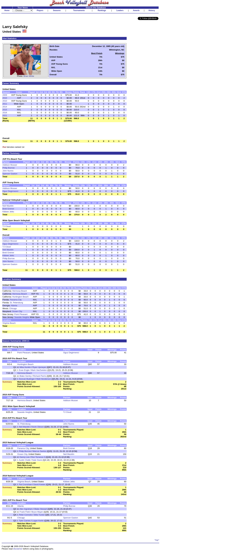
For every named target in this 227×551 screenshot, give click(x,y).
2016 (4, 112)
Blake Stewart (40, 509)
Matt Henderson (43, 379)
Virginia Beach (9, 323)
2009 (4, 95)
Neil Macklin (8, 206)
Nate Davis (37, 460)
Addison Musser (9, 165)
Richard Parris (39, 376)
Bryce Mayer (37, 512)
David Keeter (39, 484)
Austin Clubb (24, 460)
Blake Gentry (25, 376)
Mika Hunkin (25, 367)
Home (6, 10)
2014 (4, 107)
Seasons (57, 10)
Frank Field (25, 512)
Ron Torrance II (38, 457)
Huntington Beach (20, 297)
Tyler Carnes (24, 520)
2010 (4, 98)
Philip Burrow (8, 168)
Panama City (16, 300)
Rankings (102, 10)
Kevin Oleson (38, 427)
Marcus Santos (39, 451)
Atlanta (14, 305)
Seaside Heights (21, 317)
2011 (4, 104)
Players (40, 10)
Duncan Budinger (27, 379)
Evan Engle (24, 370)
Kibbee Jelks (8, 211)
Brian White (29, 76)
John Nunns (7, 171)
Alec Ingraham (26, 509)
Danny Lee (24, 457)
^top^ (156, 540)
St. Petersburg (16, 302)
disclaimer (17, 549)
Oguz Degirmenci (10, 191)
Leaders (119, 10)
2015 (4, 109)
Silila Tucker (39, 515)
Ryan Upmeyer (39, 367)
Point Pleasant (21, 314)
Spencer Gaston (9, 173)
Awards (136, 10)
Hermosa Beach (19, 291)
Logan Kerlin (38, 520)
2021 (4, 115)
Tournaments (79, 10)
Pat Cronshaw (25, 484)
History (152, 10)
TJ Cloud (6, 226)
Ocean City (17, 311)
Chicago (13, 308)
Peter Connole (25, 515)
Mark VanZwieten (39, 370)
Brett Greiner (8, 209)
